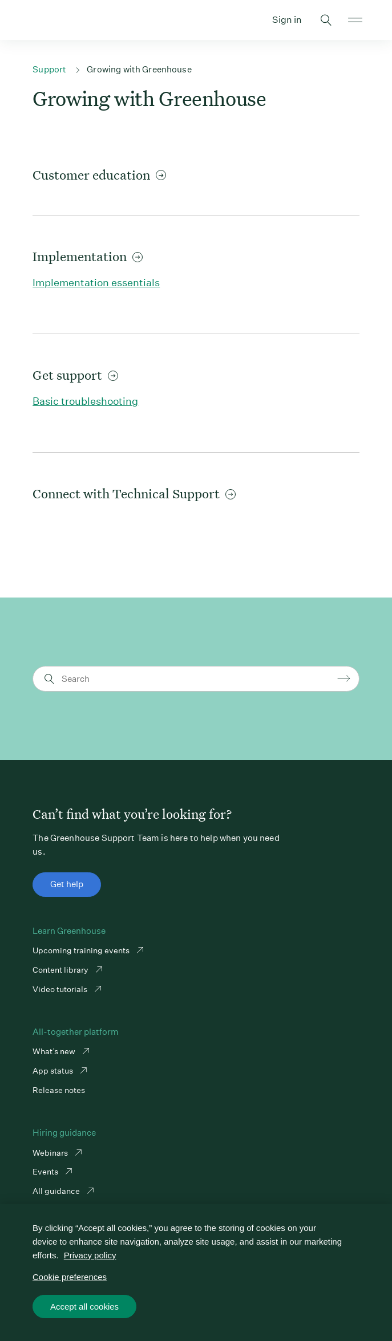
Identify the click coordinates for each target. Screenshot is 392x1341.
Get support (75, 375)
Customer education (99, 174)
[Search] (198, 679)
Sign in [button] (287, 19)
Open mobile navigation (355, 20)
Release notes (59, 1090)
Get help (66, 884)
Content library (61, 970)
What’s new (55, 1051)
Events (46, 1172)
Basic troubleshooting (85, 401)
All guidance (57, 1191)
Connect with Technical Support (134, 493)
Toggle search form (326, 20)
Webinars (51, 1153)
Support (49, 69)
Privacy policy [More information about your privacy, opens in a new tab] (90, 1255)
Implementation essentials (96, 282)
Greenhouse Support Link (37, 20)
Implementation (88, 256)
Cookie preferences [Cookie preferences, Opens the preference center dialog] (70, 1277)
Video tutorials (61, 989)
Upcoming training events (82, 950)
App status (54, 1071)
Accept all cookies (84, 1306)
